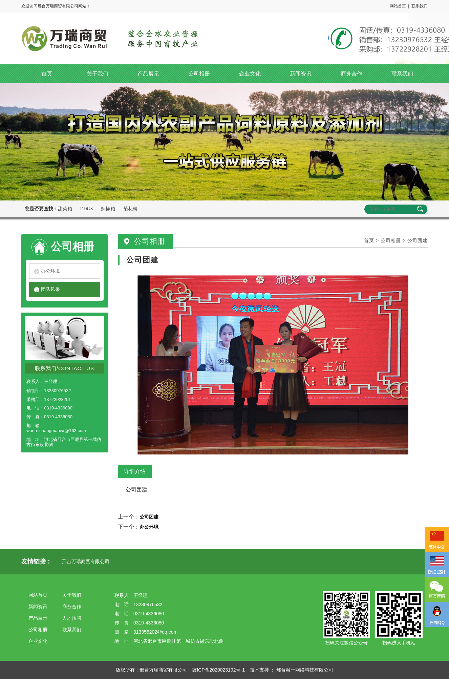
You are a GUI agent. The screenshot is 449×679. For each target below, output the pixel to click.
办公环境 (50, 271)
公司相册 (391, 240)
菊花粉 (130, 208)
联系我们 (419, 6)
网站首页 (398, 6)
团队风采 (50, 289)
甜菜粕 (65, 208)
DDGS (86, 208)
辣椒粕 (108, 208)
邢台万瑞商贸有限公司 (85, 561)
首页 (369, 240)
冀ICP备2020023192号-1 (218, 670)
